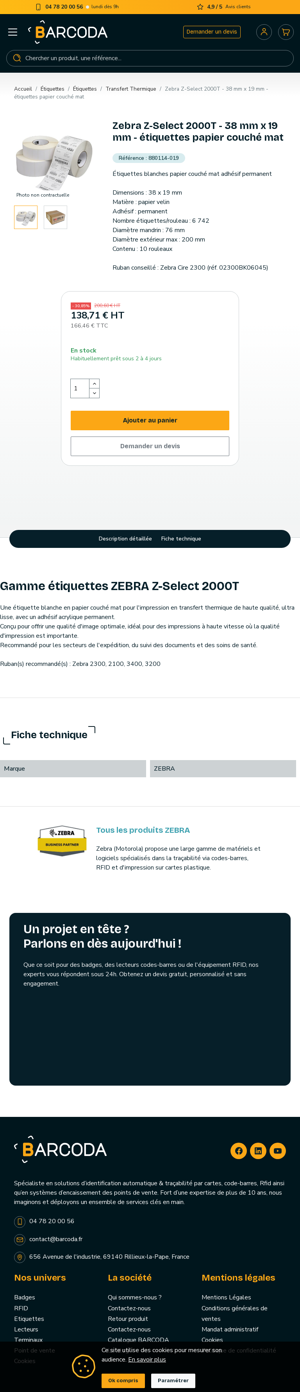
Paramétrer (173, 1381)
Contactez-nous (129, 1308)
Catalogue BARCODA (138, 1340)
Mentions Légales (226, 1297)
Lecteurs (26, 1329)
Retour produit (128, 1319)
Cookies (212, 1340)
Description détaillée (125, 538)
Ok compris (123, 1381)
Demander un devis (212, 32)
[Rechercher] (150, 58)
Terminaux (28, 1340)
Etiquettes (29, 1319)
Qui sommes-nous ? (135, 1297)
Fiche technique (181, 538)
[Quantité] (80, 388)
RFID (21, 1308)
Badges (24, 1297)
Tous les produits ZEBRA (143, 830)
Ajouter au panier (150, 420)
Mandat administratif (230, 1329)
